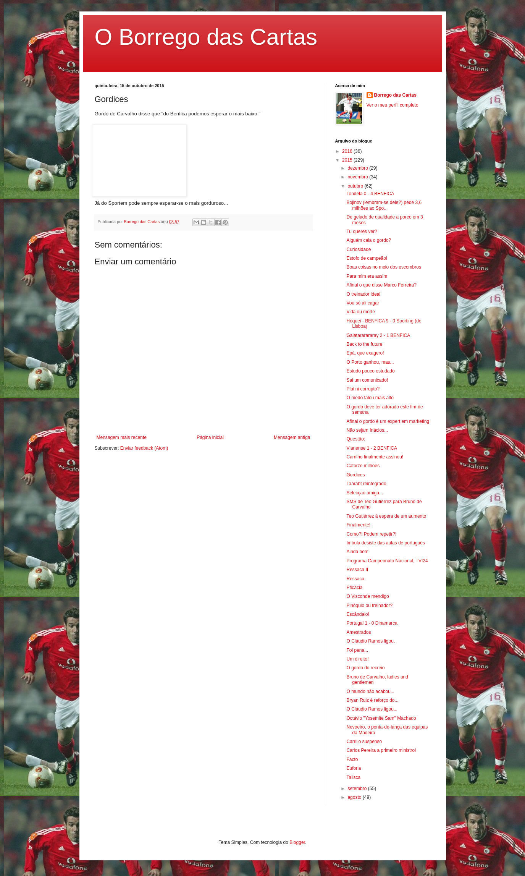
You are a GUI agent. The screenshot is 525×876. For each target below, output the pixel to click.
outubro (355, 186)
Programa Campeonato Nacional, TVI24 (387, 560)
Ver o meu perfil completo (392, 105)
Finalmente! (358, 525)
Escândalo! (357, 614)
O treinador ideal (363, 294)
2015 (348, 160)
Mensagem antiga (292, 437)
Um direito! (357, 659)
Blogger (297, 842)
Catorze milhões (363, 465)
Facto (352, 759)
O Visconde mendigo (367, 596)
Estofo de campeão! (366, 258)
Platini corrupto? (363, 389)
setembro (357, 788)
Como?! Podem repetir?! (371, 534)
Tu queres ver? (361, 231)
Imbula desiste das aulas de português (385, 543)
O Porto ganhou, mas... (370, 362)
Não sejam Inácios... (367, 430)
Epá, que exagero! (365, 353)
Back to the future (364, 344)
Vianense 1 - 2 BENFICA (371, 448)
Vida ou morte (360, 311)
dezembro (358, 168)
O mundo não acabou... (370, 691)
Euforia (353, 768)
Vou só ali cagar (362, 303)
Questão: (355, 439)
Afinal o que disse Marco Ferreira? (381, 285)
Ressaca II (357, 569)
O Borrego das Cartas (206, 37)
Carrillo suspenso (364, 741)
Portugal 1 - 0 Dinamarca (371, 623)
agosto (354, 797)
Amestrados (358, 632)
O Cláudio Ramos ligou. (370, 641)
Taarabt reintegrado (366, 483)
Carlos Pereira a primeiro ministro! (381, 750)
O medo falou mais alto (369, 397)
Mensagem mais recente (122, 437)
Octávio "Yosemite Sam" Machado (381, 718)
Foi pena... (357, 650)
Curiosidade (358, 249)
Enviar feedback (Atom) (144, 448)
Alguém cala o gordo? (368, 240)
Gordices (355, 475)
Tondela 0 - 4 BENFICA (370, 193)
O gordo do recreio (365, 667)
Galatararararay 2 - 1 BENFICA (378, 335)
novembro (358, 177)
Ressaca (355, 578)
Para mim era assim (366, 276)
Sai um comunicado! (367, 380)
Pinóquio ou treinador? (369, 605)
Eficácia (354, 587)
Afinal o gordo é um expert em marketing (387, 421)
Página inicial (210, 437)
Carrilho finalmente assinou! (374, 457)
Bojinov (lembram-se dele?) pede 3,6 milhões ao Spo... (384, 205)
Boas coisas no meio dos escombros (383, 267)
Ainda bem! (358, 551)
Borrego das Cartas (395, 95)
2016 (348, 151)
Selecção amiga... (364, 492)
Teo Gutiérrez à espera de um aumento (386, 516)
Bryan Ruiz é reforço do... (372, 700)
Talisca (353, 777)
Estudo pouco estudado (370, 371)
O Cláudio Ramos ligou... (371, 709)
